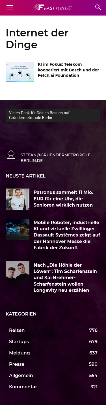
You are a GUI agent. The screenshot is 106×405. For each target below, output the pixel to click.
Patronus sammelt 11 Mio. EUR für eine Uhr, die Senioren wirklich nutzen (63, 199)
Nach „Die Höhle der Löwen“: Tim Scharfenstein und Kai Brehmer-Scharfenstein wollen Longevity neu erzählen (65, 277)
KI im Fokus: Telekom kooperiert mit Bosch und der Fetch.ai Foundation (68, 70)
